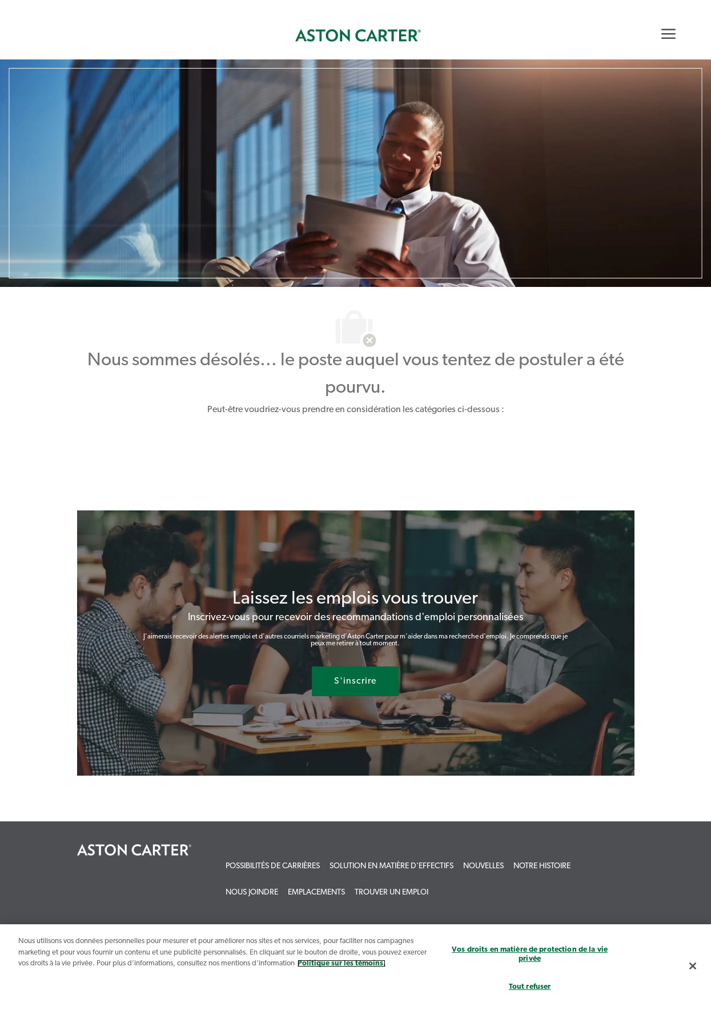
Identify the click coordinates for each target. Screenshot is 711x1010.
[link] (358, 35)
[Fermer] (692, 966)
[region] (355, 967)
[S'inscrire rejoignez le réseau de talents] (355, 681)
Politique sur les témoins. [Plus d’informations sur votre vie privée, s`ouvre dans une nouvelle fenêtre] (341, 963)
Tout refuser (530, 987)
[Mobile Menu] (668, 33)
